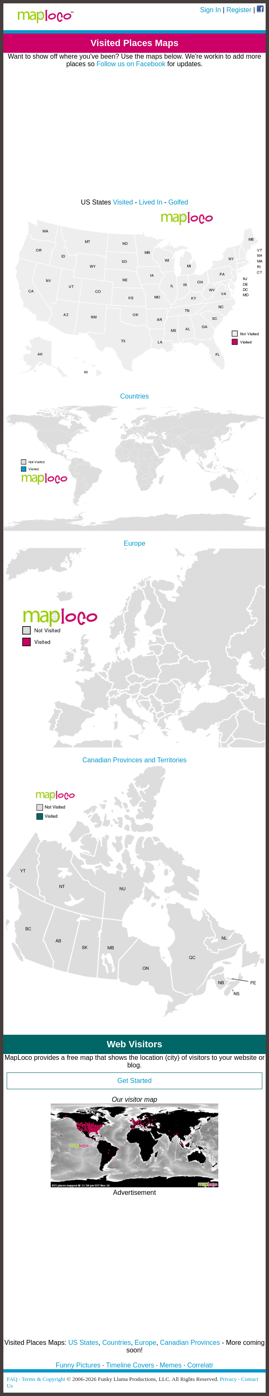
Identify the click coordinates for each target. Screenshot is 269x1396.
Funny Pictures (78, 1365)
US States (83, 1342)
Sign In (210, 9)
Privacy (228, 1379)
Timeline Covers (130, 1365)
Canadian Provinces (190, 1342)
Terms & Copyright (43, 1379)
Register (238, 9)
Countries (116, 1342)
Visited (123, 202)
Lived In (151, 202)
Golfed (178, 202)
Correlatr (200, 1365)
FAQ (12, 1379)
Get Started (134, 1080)
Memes (170, 1365)
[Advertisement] (134, 133)
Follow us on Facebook (131, 63)
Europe (145, 1342)
